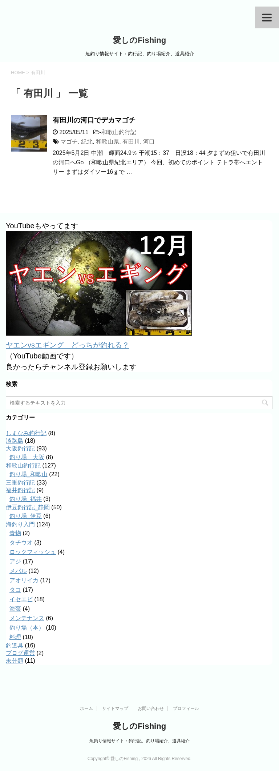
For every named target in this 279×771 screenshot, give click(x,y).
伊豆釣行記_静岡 (28, 507)
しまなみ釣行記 (26, 433)
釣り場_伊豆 (25, 516)
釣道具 (14, 645)
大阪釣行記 (20, 448)
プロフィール (186, 708)
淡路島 (14, 441)
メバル (18, 571)
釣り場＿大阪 (26, 457)
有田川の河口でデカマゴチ (94, 120)
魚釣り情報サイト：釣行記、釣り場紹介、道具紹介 (139, 740)
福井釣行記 (20, 490)
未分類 (14, 661)
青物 (15, 533)
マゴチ (69, 141)
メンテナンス (26, 618)
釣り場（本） (26, 628)
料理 (15, 637)
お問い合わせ (151, 708)
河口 (149, 141)
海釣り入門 (20, 524)
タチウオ (21, 542)
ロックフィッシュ (32, 552)
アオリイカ (24, 580)
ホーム (86, 708)
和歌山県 (107, 141)
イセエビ (21, 599)
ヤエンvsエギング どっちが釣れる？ (67, 345)
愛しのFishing (139, 40)
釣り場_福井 (25, 499)
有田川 (131, 141)
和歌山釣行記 (118, 132)
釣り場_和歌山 (28, 474)
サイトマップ (115, 708)
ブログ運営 (20, 653)
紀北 (87, 141)
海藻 (15, 609)
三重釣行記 (20, 482)
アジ (15, 561)
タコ (15, 590)
